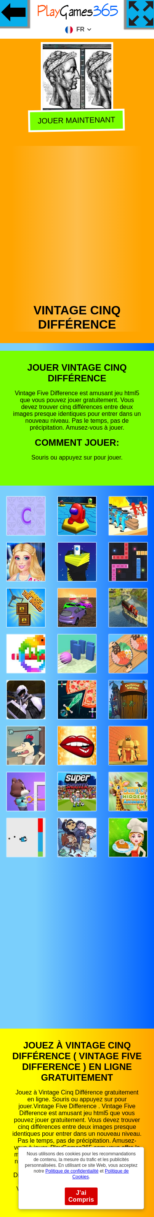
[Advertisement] (76, 222)
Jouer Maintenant (78, 119)
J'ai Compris (81, 1196)
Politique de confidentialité (71, 1171)
